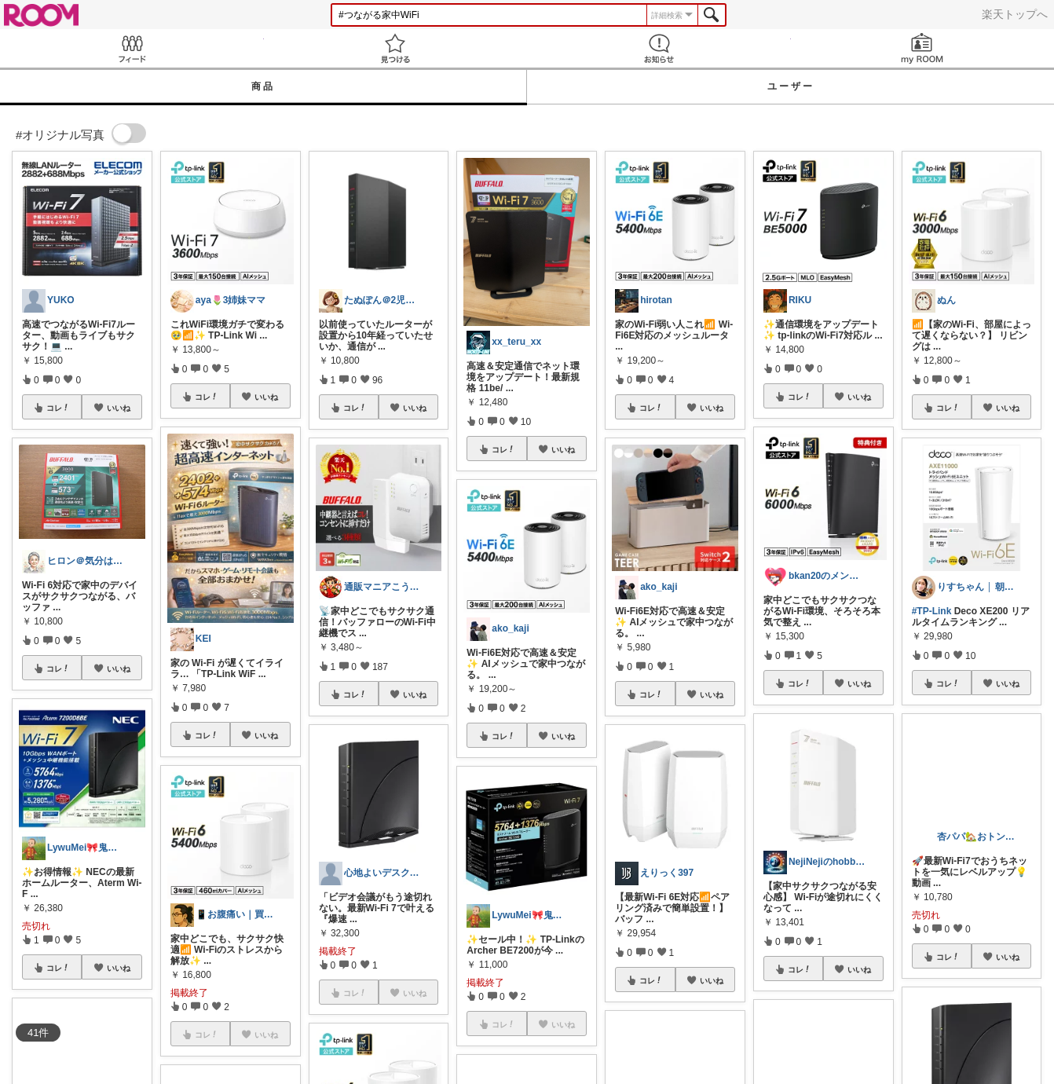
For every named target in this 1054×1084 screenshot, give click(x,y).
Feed (132, 48)
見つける (396, 48)
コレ (58, 408)
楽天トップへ (1015, 14)
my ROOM (923, 48)
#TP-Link (932, 611)
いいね (118, 408)
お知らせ (659, 48)
